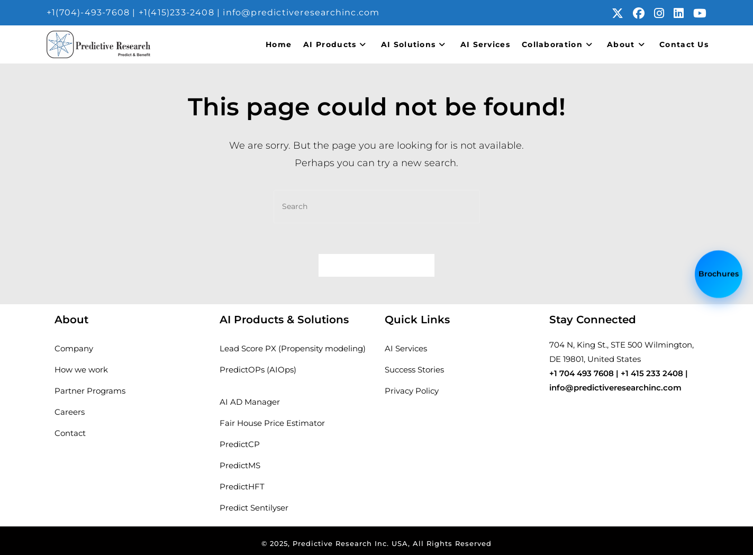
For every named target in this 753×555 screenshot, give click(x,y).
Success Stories (414, 370)
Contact (70, 433)
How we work (81, 370)
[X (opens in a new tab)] (622, 13)
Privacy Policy (412, 391)
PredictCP (240, 444)
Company (74, 348)
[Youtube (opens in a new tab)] (699, 13)
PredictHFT (242, 486)
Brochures (718, 272)
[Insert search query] (377, 206)
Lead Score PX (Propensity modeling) (293, 348)
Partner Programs (90, 391)
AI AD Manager (250, 402)
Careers (70, 412)
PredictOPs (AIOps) (258, 370)
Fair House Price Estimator (272, 423)
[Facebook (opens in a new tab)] (643, 13)
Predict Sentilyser (254, 508)
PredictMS (240, 465)
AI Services (406, 348)
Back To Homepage (377, 266)
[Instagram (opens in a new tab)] (664, 13)
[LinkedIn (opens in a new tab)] (683, 13)
